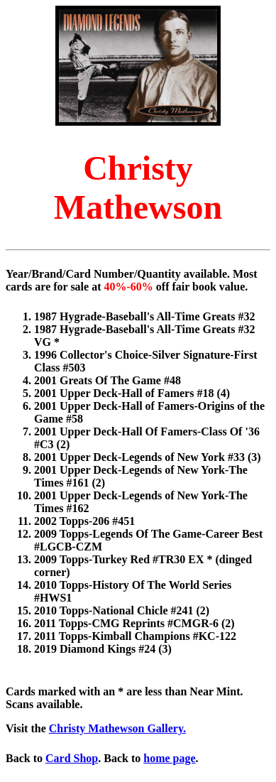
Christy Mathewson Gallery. (117, 728)
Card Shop (71, 758)
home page (169, 758)
